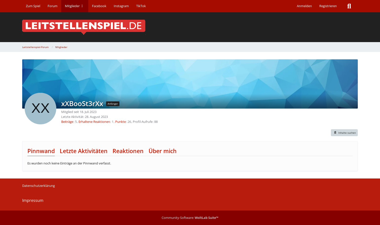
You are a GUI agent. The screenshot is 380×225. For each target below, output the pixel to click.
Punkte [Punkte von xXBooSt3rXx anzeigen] (120, 121)
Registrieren (328, 6)
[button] (344, 132)
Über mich (163, 151)
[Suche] (349, 6)
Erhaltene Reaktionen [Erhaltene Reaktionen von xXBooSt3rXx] (94, 121)
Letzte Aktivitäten (84, 151)
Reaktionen (128, 151)
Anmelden (304, 6)
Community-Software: (190, 217)
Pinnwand (41, 151)
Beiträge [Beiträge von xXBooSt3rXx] (67, 121)
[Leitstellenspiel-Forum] (190, 27)
